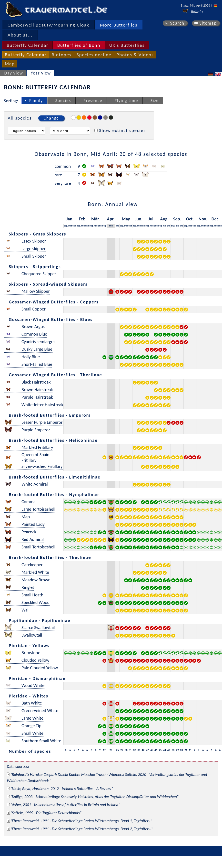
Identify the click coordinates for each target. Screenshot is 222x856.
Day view (13, 73)
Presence (92, 100)
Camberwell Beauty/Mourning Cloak (48, 25)
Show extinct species (122, 130)
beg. (66, 225)
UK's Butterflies (127, 45)
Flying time (126, 100)
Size (155, 100)
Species (63, 100)
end (74, 225)
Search (177, 23)
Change (51, 118)
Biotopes (61, 54)
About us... (20, 35)
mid (70, 225)
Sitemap (208, 23)
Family (36, 100)
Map (10, 63)
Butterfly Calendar (27, 45)
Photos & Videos (135, 54)
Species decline (94, 54)
